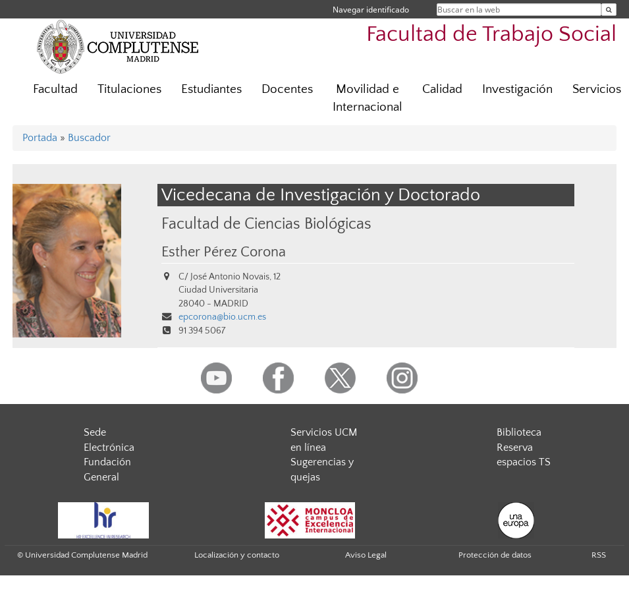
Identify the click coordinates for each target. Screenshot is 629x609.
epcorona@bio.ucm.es (222, 317)
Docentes (287, 89)
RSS (598, 555)
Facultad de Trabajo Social (491, 34)
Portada (39, 138)
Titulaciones (129, 89)
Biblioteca (519, 432)
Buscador (89, 138)
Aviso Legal (366, 555)
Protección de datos (495, 555)
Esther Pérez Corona (223, 252)
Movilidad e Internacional (367, 98)
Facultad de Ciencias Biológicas (266, 224)
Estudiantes (211, 89)
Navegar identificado (371, 9)
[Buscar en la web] (608, 9)
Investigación (517, 89)
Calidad (442, 89)
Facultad (55, 89)
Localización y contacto (236, 555)
